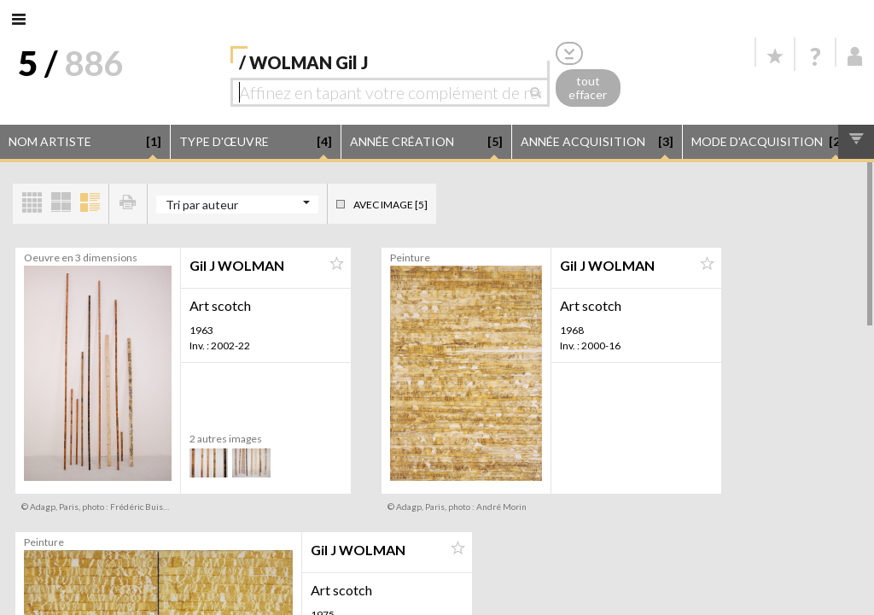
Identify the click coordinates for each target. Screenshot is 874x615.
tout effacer (587, 87)
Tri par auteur (202, 204)
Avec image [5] (390, 204)
